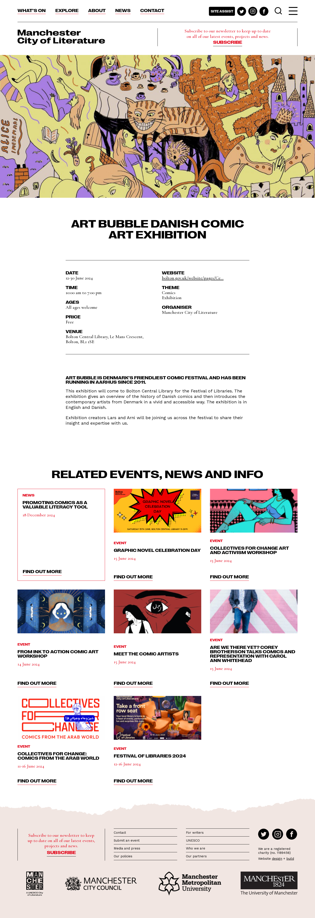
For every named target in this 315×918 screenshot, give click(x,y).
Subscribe (227, 41)
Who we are (195, 848)
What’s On (32, 10)
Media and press (127, 848)
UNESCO (193, 840)
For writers (195, 833)
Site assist (222, 11)
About (97, 10)
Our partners (196, 856)
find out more (42, 571)
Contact (152, 10)
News (123, 10)
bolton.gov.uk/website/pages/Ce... (193, 278)
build (290, 859)
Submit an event (127, 840)
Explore (67, 10)
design (277, 859)
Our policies (123, 856)
